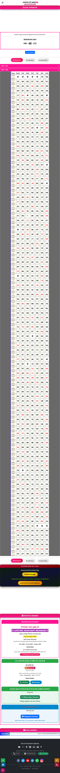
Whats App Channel (29, 697)
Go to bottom (30, 52)
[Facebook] (18, 760)
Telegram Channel (30, 716)
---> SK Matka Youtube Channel (30, 654)
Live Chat (43, 754)
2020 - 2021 (4, 66)
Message (36, 682)
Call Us (16, 754)
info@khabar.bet (29, 754)
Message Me (30, 668)
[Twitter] (23, 760)
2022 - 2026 (4, 70)
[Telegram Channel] (3, 765)
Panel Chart (17, 60)
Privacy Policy (35, 768)
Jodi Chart (29, 60)
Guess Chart (43, 60)
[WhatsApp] (3, 760)
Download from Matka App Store (30, 583)
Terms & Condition (26, 768)
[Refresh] (57, 760)
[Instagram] (42, 760)
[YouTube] (27, 760)
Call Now (24, 682)
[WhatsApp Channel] (37, 760)
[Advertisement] (30, 21)
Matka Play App (30, 574)
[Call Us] (57, 765)
